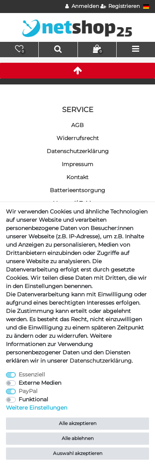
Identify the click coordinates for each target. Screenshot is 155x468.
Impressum (77, 164)
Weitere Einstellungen (36, 407)
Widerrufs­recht (78, 138)
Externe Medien (40, 382)
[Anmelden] (82, 6)
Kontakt (77, 177)
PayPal (28, 391)
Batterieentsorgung (77, 190)
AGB (77, 125)
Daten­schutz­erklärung (78, 151)
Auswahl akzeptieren (77, 453)
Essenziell (32, 374)
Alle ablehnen (78, 438)
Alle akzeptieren (77, 423)
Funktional (33, 399)
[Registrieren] (120, 6)
